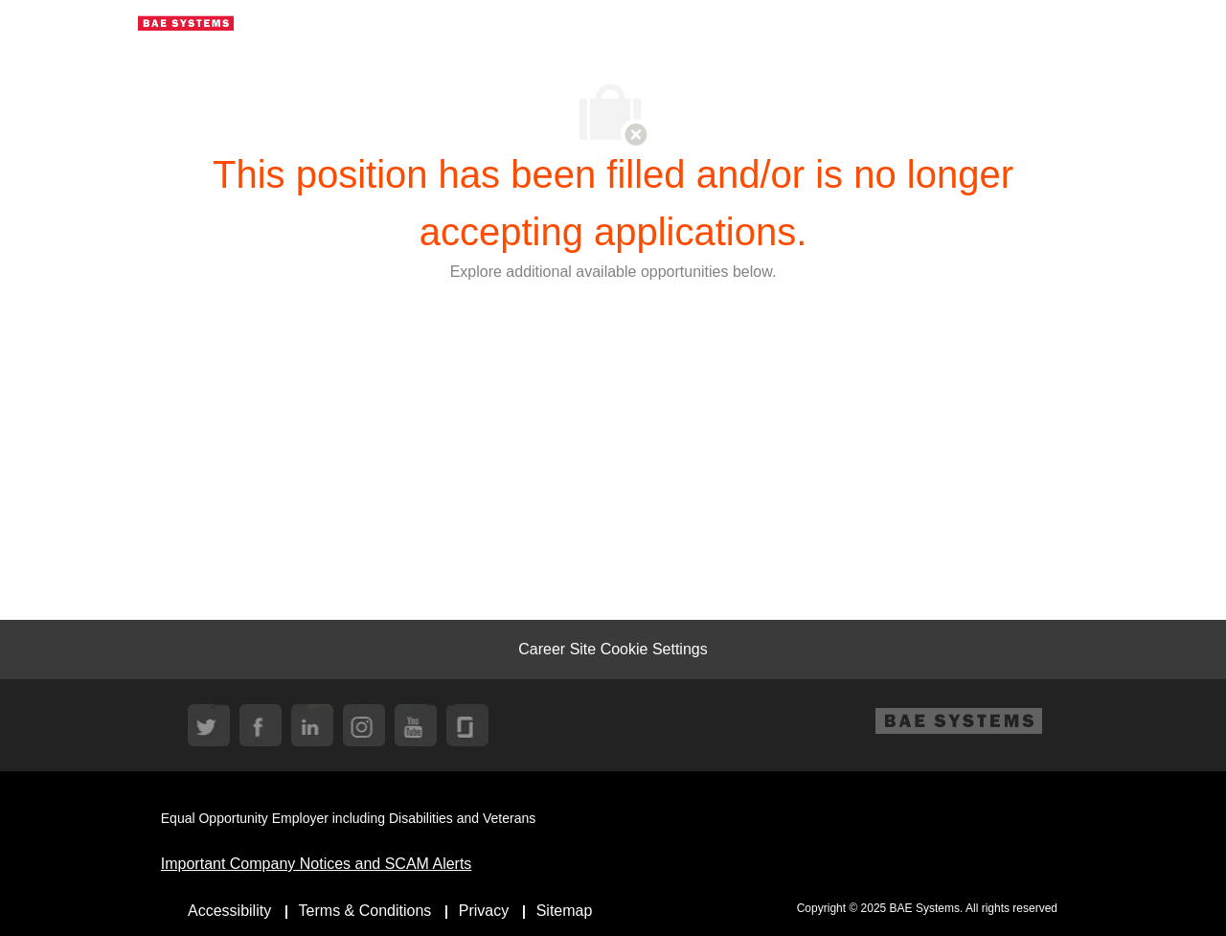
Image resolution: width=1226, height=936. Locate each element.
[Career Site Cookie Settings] (612, 649)
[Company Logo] (186, 21)
